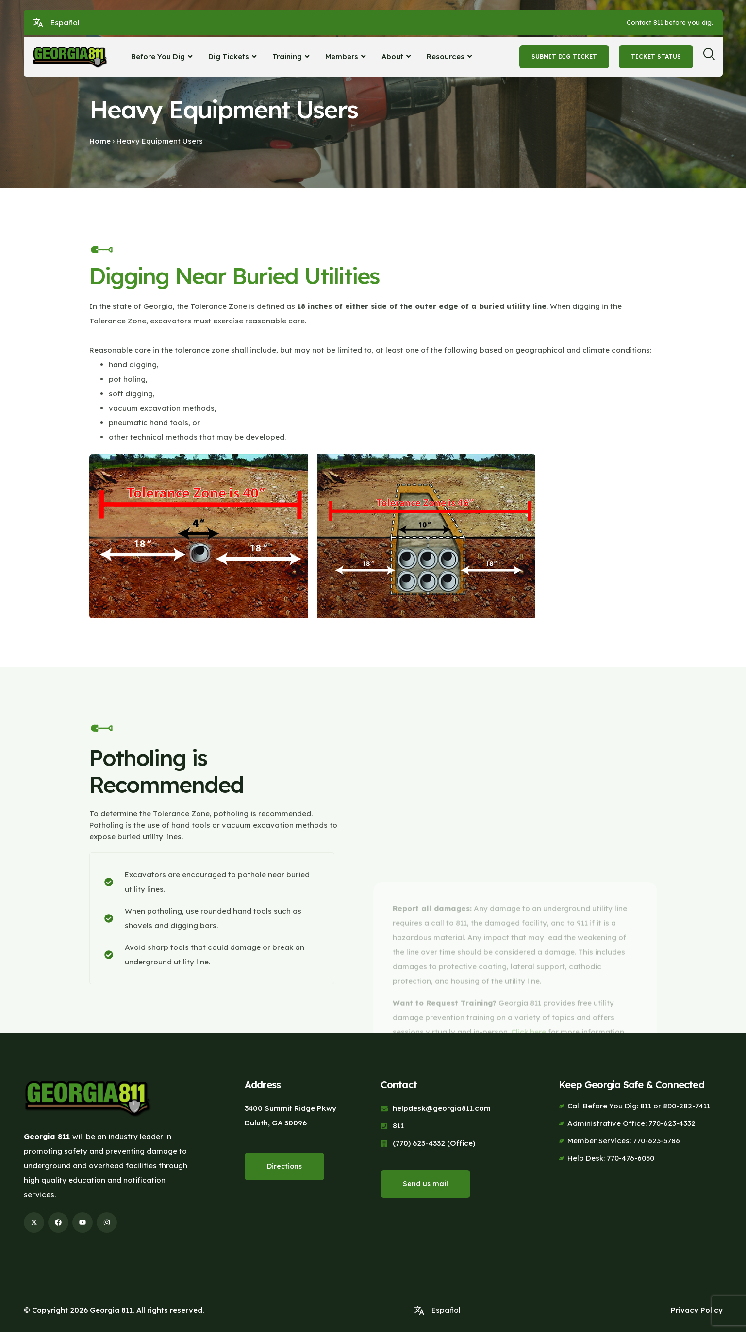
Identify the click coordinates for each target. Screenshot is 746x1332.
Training (292, 56)
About (397, 56)
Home (100, 140)
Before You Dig (163, 56)
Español (65, 22)
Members (346, 56)
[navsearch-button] (712, 56)
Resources (450, 56)
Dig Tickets (233, 56)
